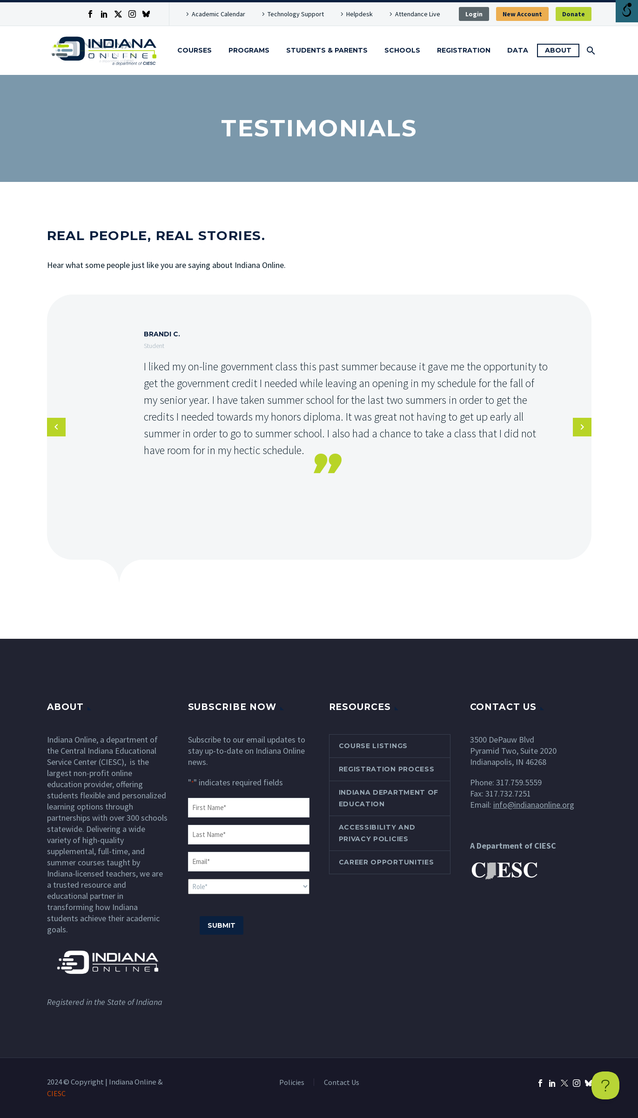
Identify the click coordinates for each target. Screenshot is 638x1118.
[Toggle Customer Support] (605, 1085)
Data (517, 50)
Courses (194, 50)
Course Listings (373, 746)
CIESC (56, 1093)
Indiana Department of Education (389, 798)
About (558, 50)
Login (474, 14)
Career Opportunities (386, 862)
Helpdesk (359, 14)
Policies (291, 1082)
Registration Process (387, 769)
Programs (248, 50)
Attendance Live (417, 14)
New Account (522, 14)
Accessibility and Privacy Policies (377, 833)
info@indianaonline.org (533, 804)
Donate (573, 14)
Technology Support (296, 14)
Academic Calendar (218, 14)
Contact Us (341, 1082)
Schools (402, 50)
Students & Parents (327, 50)
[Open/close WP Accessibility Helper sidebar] (627, 11)
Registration (463, 50)
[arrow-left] (56, 427)
